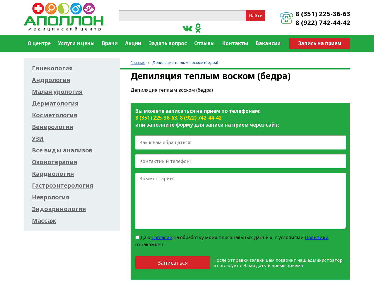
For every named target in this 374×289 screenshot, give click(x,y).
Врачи (110, 43)
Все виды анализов (62, 150)
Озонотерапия (54, 162)
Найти (255, 15)
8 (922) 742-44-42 (323, 22)
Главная (138, 62)
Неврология (50, 197)
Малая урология (57, 92)
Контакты (235, 43)
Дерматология (55, 103)
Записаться (173, 262)
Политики (317, 237)
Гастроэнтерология (62, 185)
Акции (133, 43)
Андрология (51, 80)
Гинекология (52, 68)
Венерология (52, 127)
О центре (39, 43)
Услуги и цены (76, 43)
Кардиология (53, 174)
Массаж (44, 221)
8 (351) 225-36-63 (323, 13)
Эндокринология (59, 209)
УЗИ (38, 139)
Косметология (54, 115)
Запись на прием (319, 43)
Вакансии (268, 43)
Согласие (161, 237)
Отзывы (204, 43)
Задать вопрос (168, 43)
